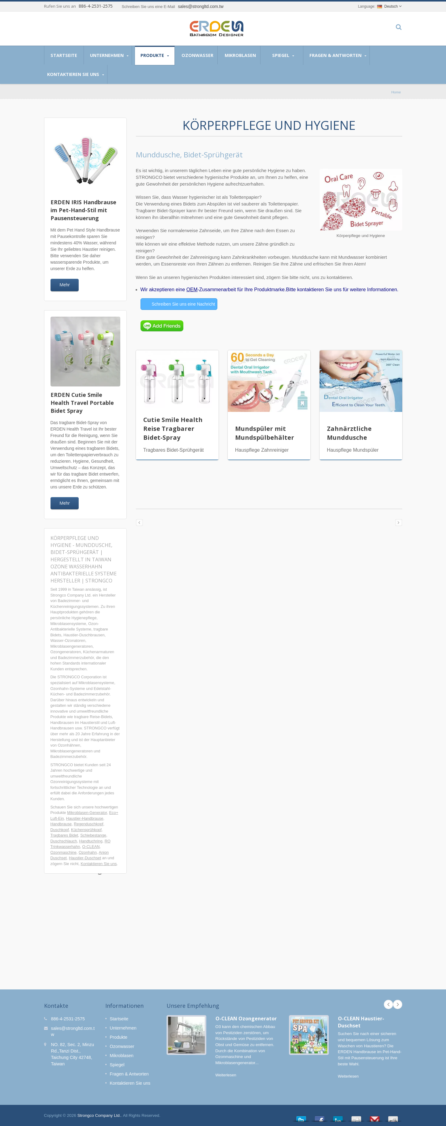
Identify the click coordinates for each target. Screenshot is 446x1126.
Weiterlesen (226, 1075)
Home (396, 92)
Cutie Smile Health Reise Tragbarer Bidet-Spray (173, 429)
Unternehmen (109, 55)
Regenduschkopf (88, 824)
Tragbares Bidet (64, 835)
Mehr (64, 285)
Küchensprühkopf (86, 829)
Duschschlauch (64, 841)
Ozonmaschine (64, 852)
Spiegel (283, 55)
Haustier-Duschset (85, 858)
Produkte (154, 55)
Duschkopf (60, 829)
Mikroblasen (240, 55)
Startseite (64, 55)
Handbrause (61, 824)
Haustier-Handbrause (84, 818)
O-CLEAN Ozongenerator (246, 1018)
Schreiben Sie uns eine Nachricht (183, 304)
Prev (388, 1004)
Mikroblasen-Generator (87, 812)
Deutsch (387, 6)
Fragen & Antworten (337, 55)
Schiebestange (93, 835)
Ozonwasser (197, 55)
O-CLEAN (91, 846)
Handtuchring (90, 841)
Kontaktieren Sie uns (75, 74)
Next (397, 1004)
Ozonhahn (88, 852)
